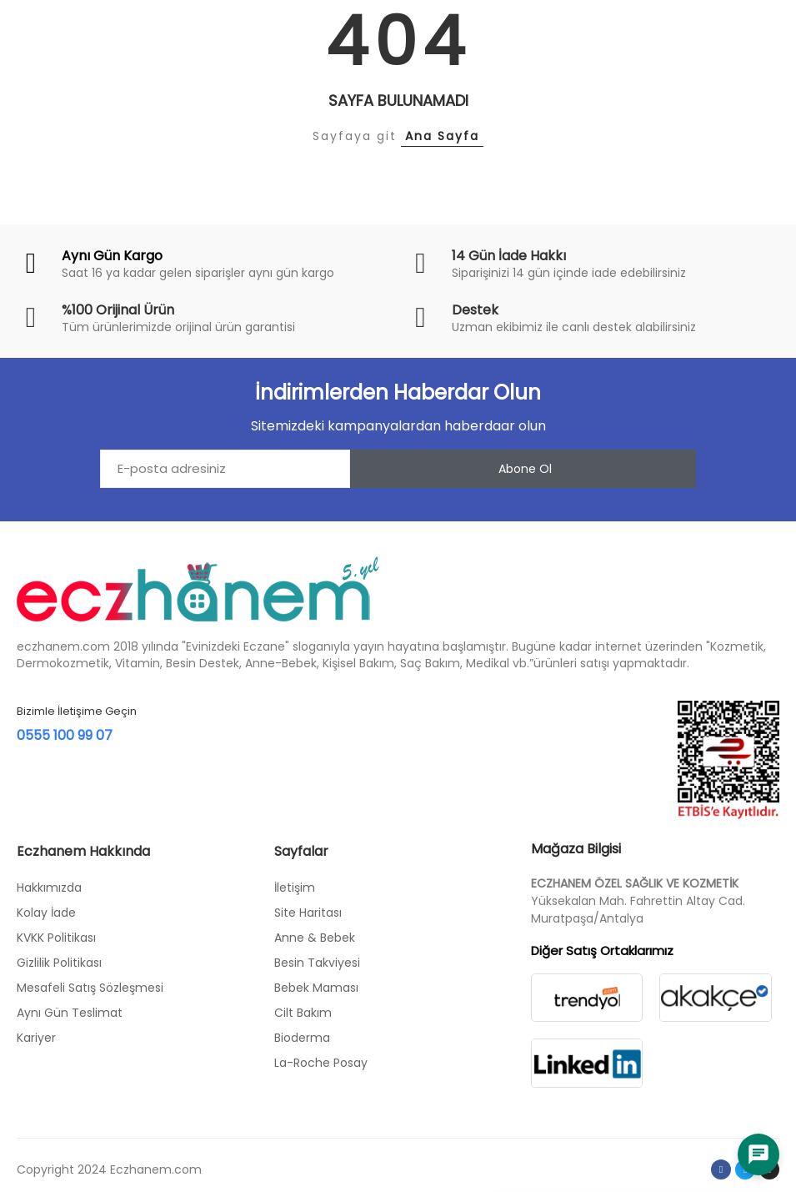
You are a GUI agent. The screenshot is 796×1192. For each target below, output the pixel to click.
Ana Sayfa (442, 136)
